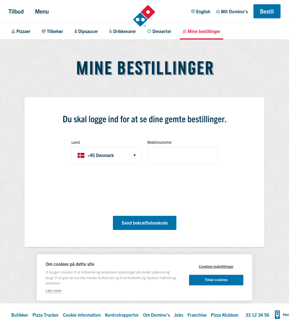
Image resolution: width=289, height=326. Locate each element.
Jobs (178, 315)
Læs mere (54, 290)
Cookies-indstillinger (216, 267)
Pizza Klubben (224, 315)
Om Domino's (156, 315)
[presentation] (114, 191)
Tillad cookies (216, 280)
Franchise (197, 315)
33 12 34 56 (257, 315)
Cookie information (82, 315)
